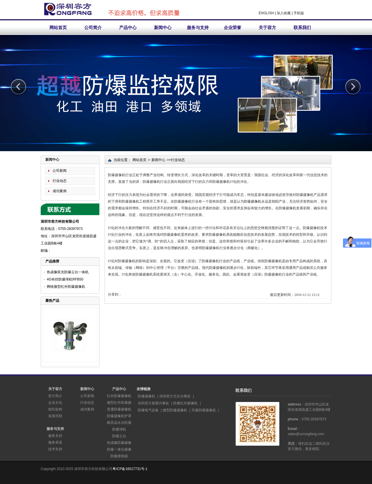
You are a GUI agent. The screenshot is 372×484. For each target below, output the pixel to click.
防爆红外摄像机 (185, 403)
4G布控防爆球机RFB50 (65, 279)
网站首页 (58, 27)
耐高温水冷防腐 (119, 423)
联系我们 (302, 27)
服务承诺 (55, 442)
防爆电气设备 (148, 410)
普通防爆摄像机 (119, 409)
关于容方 (267, 27)
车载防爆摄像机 (204, 410)
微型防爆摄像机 (175, 410)
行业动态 (60, 181)
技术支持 (55, 449)
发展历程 (55, 416)
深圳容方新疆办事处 (153, 403)
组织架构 (55, 409)
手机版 (299, 13)
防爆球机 (119, 429)
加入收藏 (284, 13)
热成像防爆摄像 (119, 443)
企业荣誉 (232, 27)
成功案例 (60, 191)
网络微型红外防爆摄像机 (66, 287)
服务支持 (55, 436)
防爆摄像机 (252, 201)
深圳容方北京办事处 (175, 396)
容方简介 (55, 396)
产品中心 (128, 27)
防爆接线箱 (119, 456)
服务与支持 (198, 27)
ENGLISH (266, 13)
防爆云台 (119, 436)
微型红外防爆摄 (119, 403)
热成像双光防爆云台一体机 (68, 272)
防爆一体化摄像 (119, 449)
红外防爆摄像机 (119, 396)
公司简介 (93, 27)
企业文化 (55, 403)
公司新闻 (60, 171)
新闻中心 (162, 27)
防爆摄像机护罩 (119, 416)
